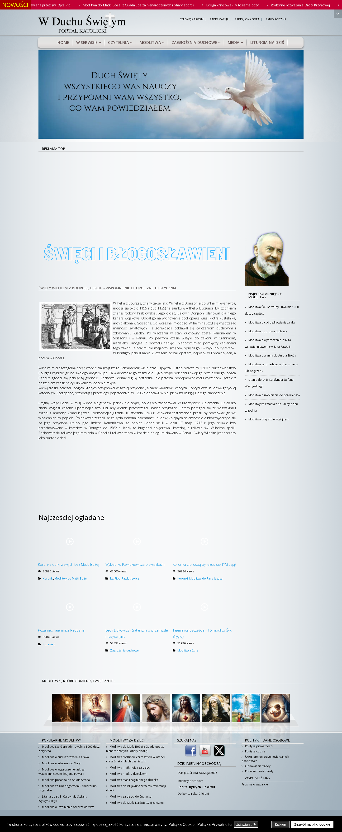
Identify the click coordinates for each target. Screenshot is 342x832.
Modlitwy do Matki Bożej (71, 578)
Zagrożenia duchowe (194, 42)
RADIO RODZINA (276, 19)
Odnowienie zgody (257, 766)
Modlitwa (150, 42)
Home (63, 42)
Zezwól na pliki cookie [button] (312, 824)
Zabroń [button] (280, 824)
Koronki (48, 578)
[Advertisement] (171, 187)
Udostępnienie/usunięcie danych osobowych (265, 759)
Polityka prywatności (258, 746)
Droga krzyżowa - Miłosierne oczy (239, 5)
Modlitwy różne (187, 650)
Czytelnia (118, 42)
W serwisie (87, 42)
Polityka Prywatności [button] (214, 824)
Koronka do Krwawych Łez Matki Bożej (68, 564)
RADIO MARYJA (219, 19)
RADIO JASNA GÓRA (247, 19)
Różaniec (49, 644)
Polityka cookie (254, 751)
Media (234, 42)
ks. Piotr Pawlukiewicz (124, 578)
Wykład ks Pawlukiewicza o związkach (135, 564)
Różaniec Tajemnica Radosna (61, 630)
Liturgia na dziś (267, 42)
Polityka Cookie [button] (181, 824)
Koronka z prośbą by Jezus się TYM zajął (204, 564)
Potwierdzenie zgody (258, 771)
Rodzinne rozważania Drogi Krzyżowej (307, 5)
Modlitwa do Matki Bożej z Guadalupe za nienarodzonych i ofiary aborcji (145, 5)
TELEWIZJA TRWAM (192, 19)
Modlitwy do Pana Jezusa (206, 578)
